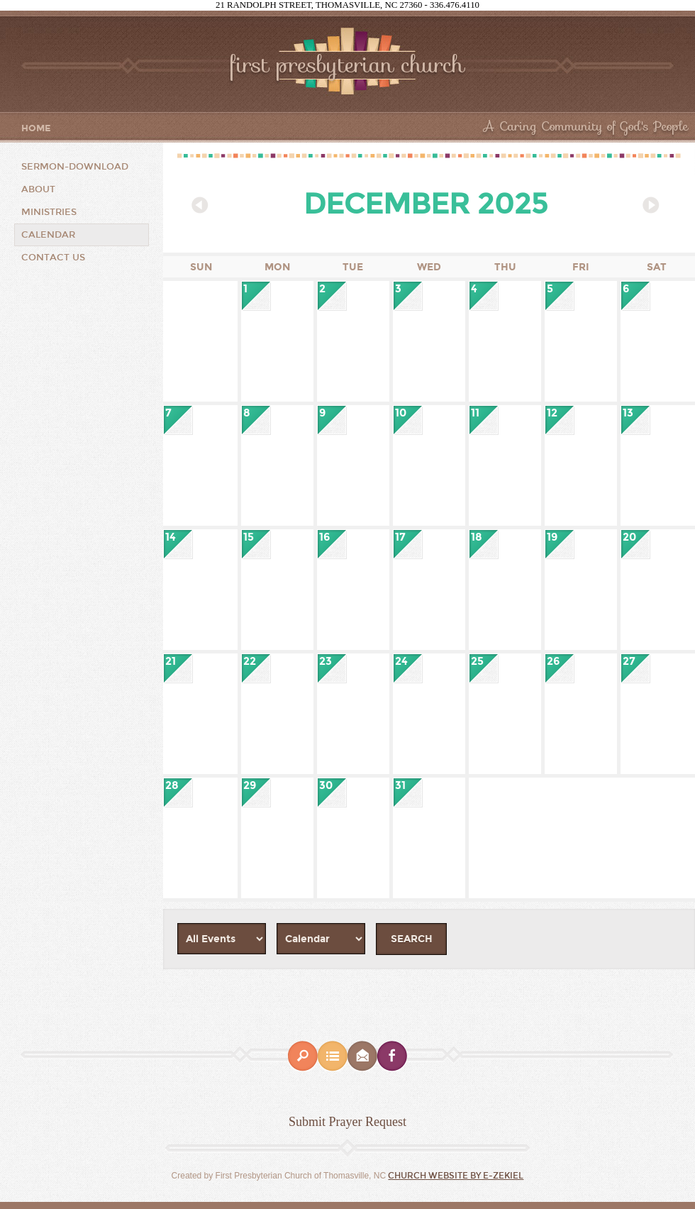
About (38, 189)
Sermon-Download (74, 166)
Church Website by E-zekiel (455, 1176)
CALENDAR (48, 235)
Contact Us (53, 257)
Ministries (49, 212)
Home (36, 128)
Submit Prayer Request (347, 1122)
